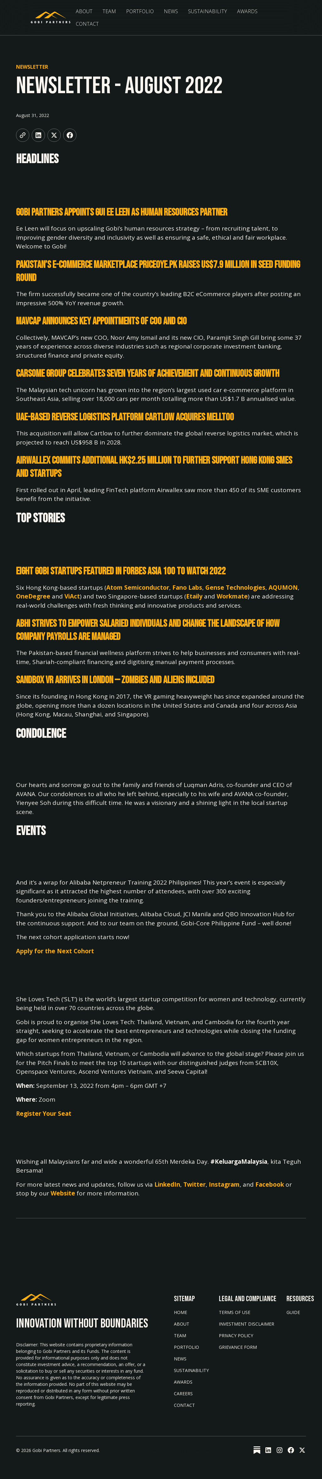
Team (109, 11)
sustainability (207, 11)
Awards (247, 11)
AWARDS (183, 1382)
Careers (183, 1394)
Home (180, 1312)
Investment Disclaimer (246, 1324)
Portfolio (140, 11)
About (84, 11)
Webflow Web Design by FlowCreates (176, 1450)
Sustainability (191, 1370)
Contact (87, 23)
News (171, 11)
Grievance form (238, 1347)
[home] (51, 17)
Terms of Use (234, 1312)
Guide (293, 1312)
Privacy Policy (236, 1335)
